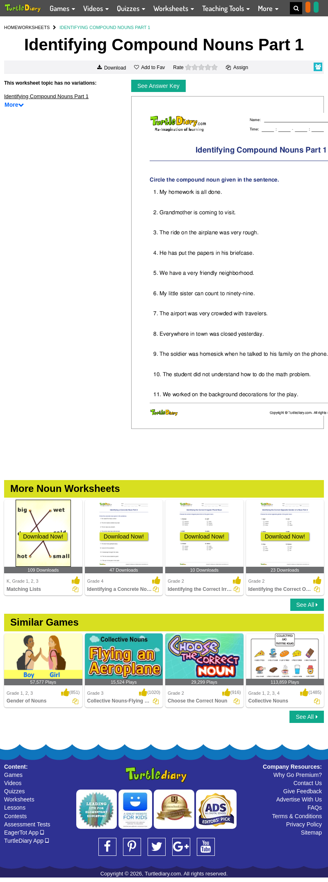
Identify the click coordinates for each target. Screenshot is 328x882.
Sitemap (311, 832)
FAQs (315, 807)
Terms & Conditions (297, 816)
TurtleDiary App (26, 840)
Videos (13, 783)
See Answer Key (158, 86)
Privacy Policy (304, 824)
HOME (11, 27)
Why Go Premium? (297, 775)
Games (13, 775)
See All (307, 604)
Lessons (14, 807)
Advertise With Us (299, 799)
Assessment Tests (27, 824)
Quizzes (14, 791)
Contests (15, 816)
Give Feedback (302, 791)
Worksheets (19, 799)
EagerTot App (24, 832)
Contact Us (308, 783)
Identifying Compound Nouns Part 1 (46, 96)
